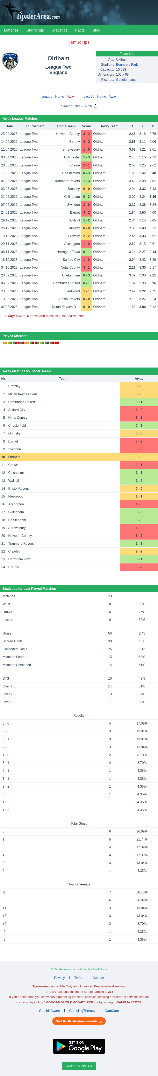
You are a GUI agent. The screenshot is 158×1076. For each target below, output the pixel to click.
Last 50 (89, 96)
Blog (96, 30)
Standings (35, 30)
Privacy (59, 977)
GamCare (112, 1010)
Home (59, 96)
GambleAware (49, 1010)
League (46, 96)
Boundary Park (127, 64)
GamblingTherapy (82, 1010)
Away (113, 96)
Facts (80, 30)
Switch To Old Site (79, 1066)
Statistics (59, 30)
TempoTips (79, 42)
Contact (98, 977)
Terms (78, 977)
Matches (11, 30)
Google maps (126, 79)
